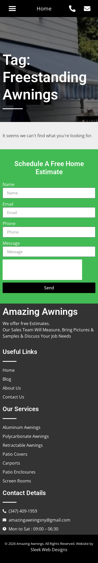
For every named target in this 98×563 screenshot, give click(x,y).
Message (11, 243)
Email (8, 204)
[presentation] (42, 269)
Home (44, 8)
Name (8, 184)
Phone (9, 223)
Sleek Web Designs (49, 550)
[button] (12, 8)
